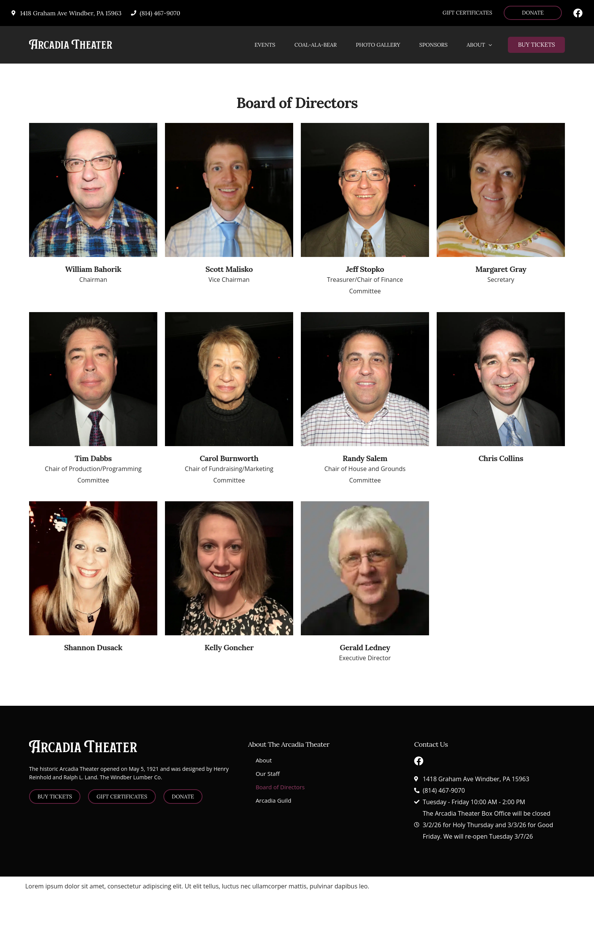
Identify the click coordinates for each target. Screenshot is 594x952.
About (264, 760)
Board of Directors (280, 787)
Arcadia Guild (273, 800)
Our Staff (268, 773)
